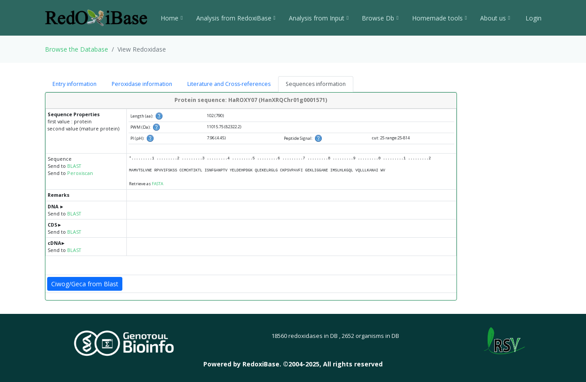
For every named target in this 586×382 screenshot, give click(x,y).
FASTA (157, 184)
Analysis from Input (318, 18)
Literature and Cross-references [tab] (229, 84)
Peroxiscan (80, 173)
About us (495, 18)
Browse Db (380, 18)
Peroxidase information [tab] (142, 84)
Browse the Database (76, 49)
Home (171, 18)
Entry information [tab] (75, 84)
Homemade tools (439, 18)
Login (533, 18)
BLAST (74, 166)
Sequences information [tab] (316, 84)
